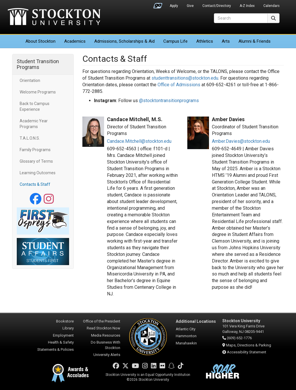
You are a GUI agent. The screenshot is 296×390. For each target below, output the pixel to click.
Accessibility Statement (246, 352)
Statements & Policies (55, 349)
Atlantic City (185, 329)
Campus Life (175, 41)
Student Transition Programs (38, 64)
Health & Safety (61, 342)
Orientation (30, 80)
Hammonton (186, 336)
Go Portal (157, 4)
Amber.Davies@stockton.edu (241, 141)
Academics (75, 41)
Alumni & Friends (254, 41)
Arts (226, 41)
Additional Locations (196, 321)
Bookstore (65, 321)
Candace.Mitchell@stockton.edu (139, 141)
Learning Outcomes (38, 172)
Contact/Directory (216, 6)
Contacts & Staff (35, 184)
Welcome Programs (38, 92)
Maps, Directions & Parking (248, 345)
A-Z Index (247, 6)
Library (68, 328)
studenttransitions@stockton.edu (184, 78)
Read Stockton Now (103, 328)
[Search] (241, 18)
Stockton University (54, 17)
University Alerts (106, 354)
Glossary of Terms (36, 161)
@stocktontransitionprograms (169, 100)
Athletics (204, 41)
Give (190, 6)
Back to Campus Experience (34, 106)
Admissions (124, 41)
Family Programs (35, 149)
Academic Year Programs (34, 124)
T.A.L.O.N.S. (30, 138)
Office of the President (101, 321)
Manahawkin (186, 343)
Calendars (271, 6)
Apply (174, 6)
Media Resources (105, 335)
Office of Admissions (179, 84)
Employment (63, 335)
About (40, 41)
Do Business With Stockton (105, 345)
